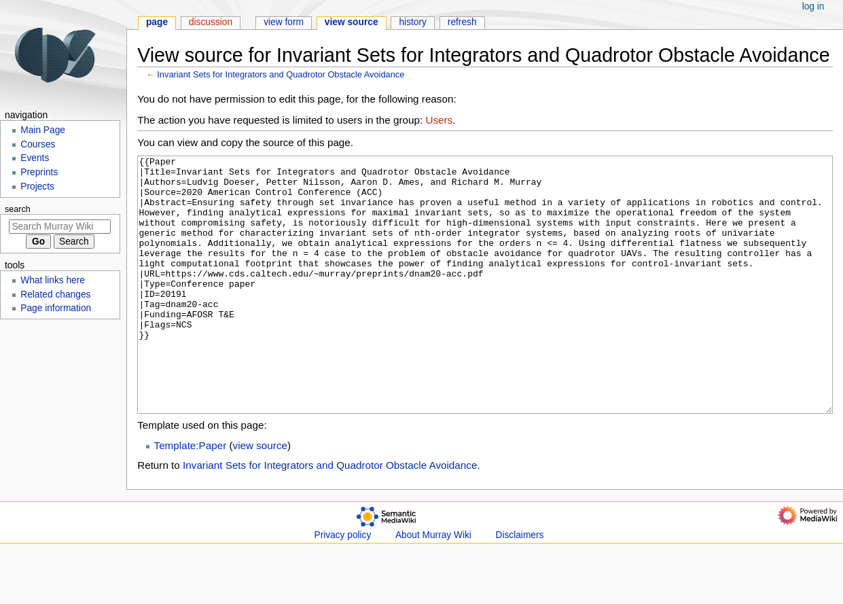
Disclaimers (520, 586)
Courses (37, 144)
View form (284, 22)
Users (438, 120)
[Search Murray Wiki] (60, 226)
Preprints (39, 172)
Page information (55, 308)
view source (260, 496)
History (413, 22)
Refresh (462, 22)
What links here (52, 280)
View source (351, 22)
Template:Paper (190, 496)
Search (18, 209)
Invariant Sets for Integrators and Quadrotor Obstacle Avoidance (280, 74)
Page (157, 22)
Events (34, 158)
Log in (813, 6)
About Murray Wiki (433, 586)
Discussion (210, 22)
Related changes (55, 294)
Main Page (42, 130)
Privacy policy (343, 586)
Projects (37, 186)
